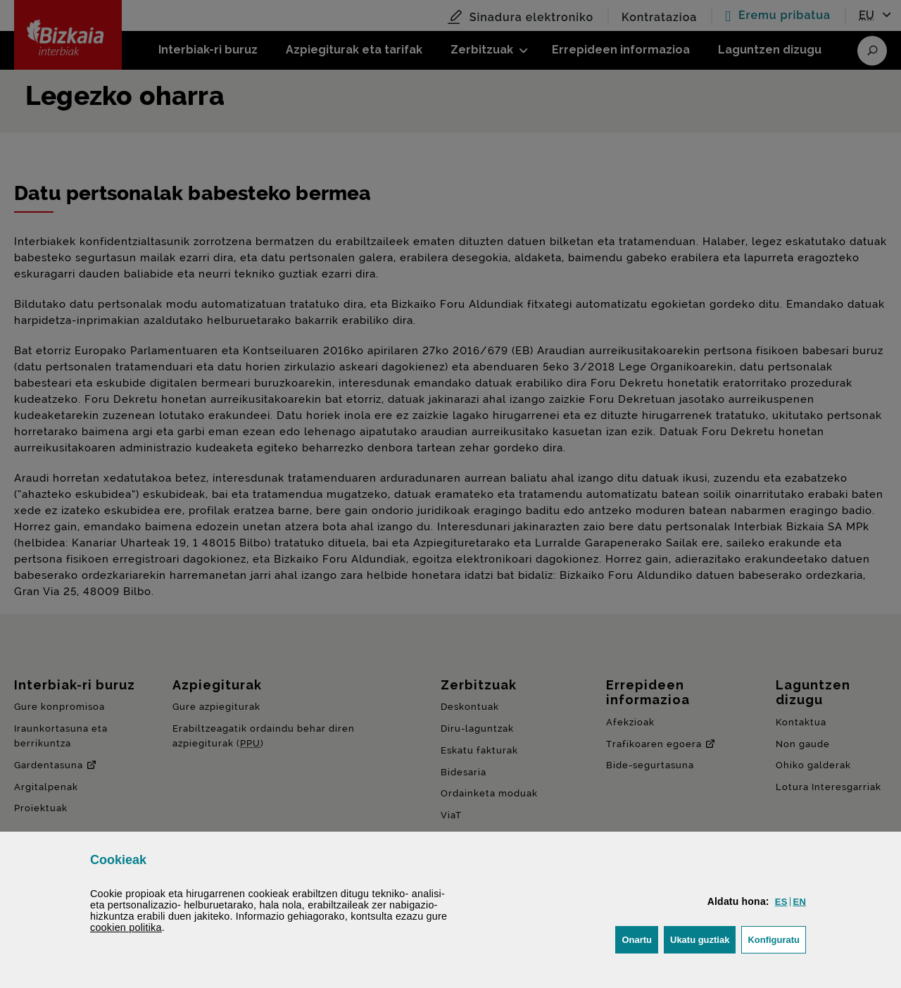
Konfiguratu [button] (777, 938)
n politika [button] (126, 927)
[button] (781, 902)
